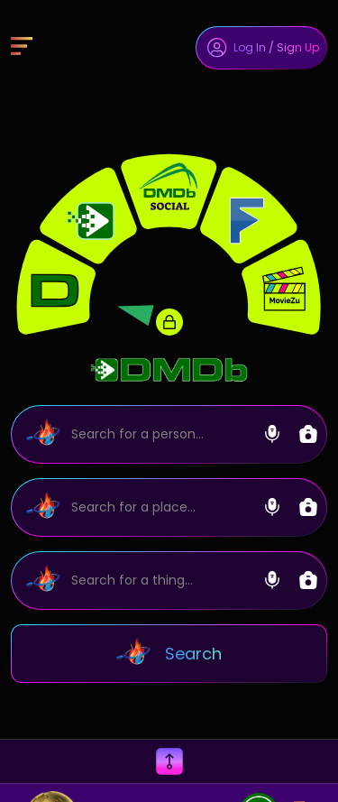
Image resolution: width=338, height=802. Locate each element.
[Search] (169, 434)
